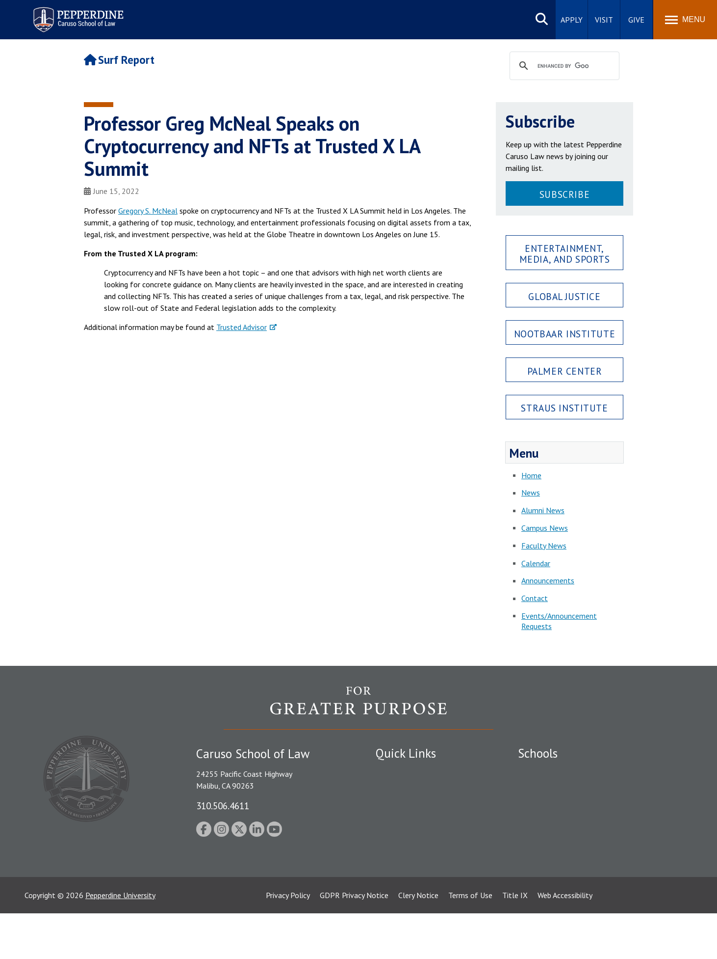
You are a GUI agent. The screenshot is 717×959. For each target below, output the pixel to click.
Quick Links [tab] (406, 753)
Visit (604, 20)
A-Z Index (391, 884)
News (530, 492)
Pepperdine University (120, 941)
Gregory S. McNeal (148, 211)
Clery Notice (418, 941)
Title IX (515, 941)
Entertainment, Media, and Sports (564, 253)
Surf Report (119, 60)
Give (636, 20)
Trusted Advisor (241, 327)
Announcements (547, 580)
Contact (534, 598)
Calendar (535, 563)
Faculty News (543, 545)
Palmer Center (564, 371)
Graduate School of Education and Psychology (594, 823)
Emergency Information (414, 806)
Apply (572, 20)
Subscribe (564, 194)
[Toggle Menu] (685, 19)
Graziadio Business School (560, 806)
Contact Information (410, 840)
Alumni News (542, 510)
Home (531, 475)
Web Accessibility (565, 941)
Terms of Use (470, 941)
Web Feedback (399, 901)
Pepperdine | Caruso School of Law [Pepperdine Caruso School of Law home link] (77, 13)
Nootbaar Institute (564, 334)
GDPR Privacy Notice (354, 941)
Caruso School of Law (554, 789)
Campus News (544, 528)
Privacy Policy (288, 941)
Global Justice (564, 296)
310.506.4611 (222, 805)
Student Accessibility (409, 789)
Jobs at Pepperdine (406, 823)
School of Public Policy (555, 850)
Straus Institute (564, 408)
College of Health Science (561, 867)
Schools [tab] (538, 753)
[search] (563, 66)
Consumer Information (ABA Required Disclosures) (421, 862)
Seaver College (542, 771)
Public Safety (397, 771)
